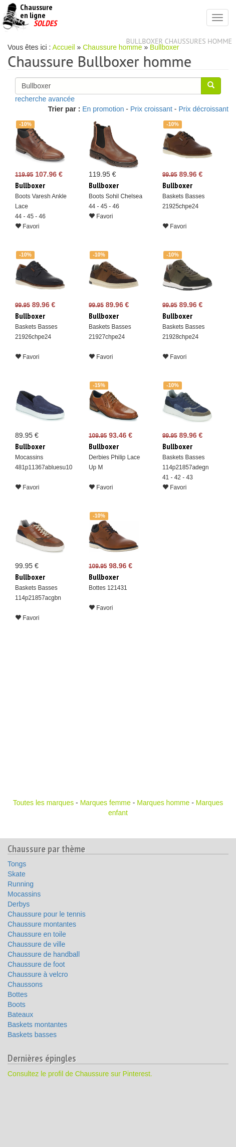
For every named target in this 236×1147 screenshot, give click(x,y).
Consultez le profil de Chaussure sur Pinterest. (80, 1074)
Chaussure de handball (44, 954)
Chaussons (25, 984)
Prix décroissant (203, 109)
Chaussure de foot (36, 964)
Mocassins (24, 894)
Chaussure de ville (36, 944)
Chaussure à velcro (38, 974)
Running (21, 884)
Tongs (17, 864)
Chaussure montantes (42, 924)
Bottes (18, 994)
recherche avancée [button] (45, 99)
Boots (17, 1004)
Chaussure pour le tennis (47, 914)
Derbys (19, 904)
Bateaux (20, 1014)
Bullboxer (164, 47)
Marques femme (105, 803)
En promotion (103, 109)
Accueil (64, 47)
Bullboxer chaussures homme (179, 41)
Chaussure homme (112, 47)
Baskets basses (32, 1035)
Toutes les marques (43, 803)
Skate (17, 874)
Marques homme (163, 803)
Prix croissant (151, 109)
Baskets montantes (37, 1025)
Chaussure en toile (37, 934)
